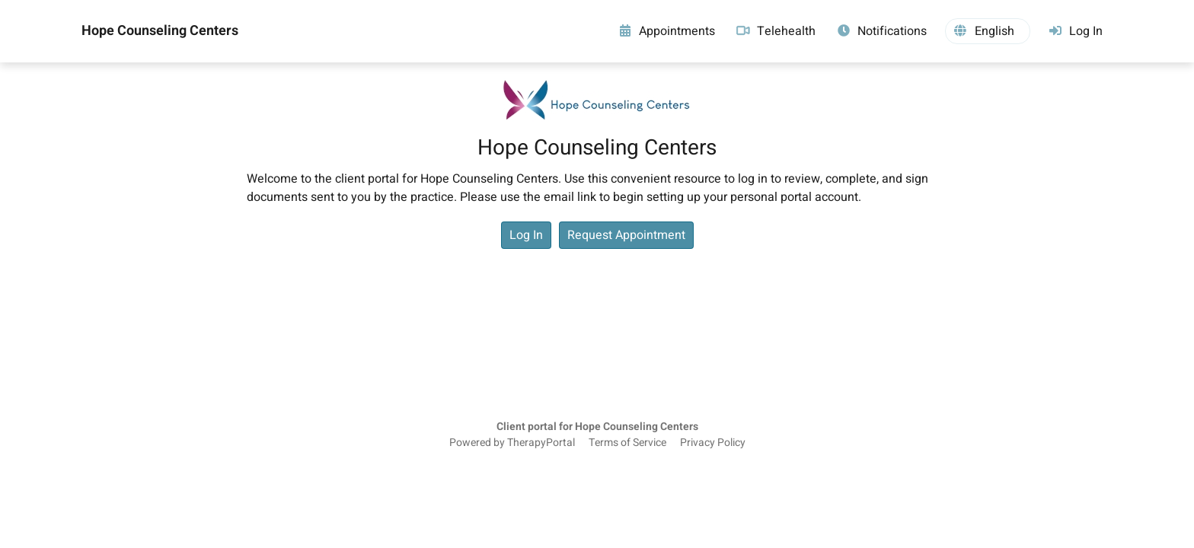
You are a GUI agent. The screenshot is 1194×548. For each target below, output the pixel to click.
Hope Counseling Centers (159, 31)
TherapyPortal (541, 443)
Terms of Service (627, 443)
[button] (987, 31)
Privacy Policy (712, 443)
